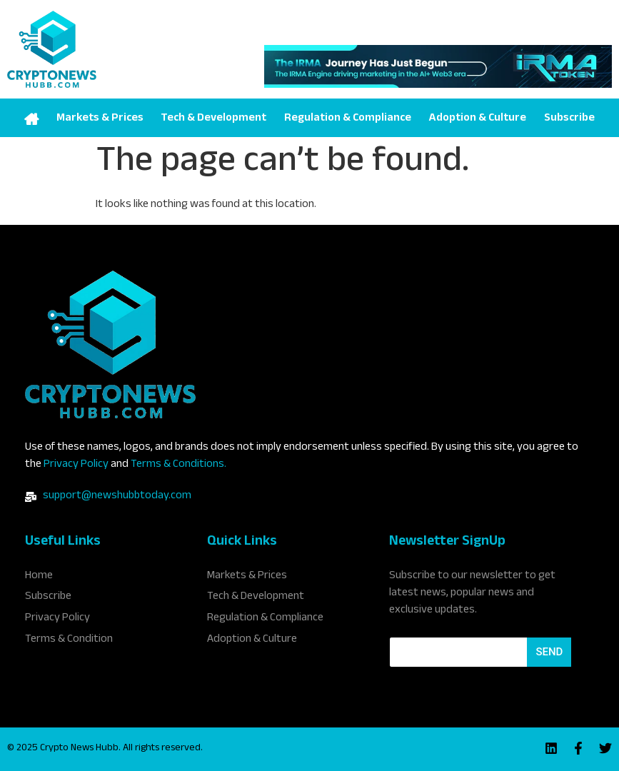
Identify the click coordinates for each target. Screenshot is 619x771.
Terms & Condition (69, 638)
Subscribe (569, 118)
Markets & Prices (100, 118)
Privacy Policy (76, 465)
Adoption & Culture (477, 118)
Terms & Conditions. (178, 465)
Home (32, 118)
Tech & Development (213, 118)
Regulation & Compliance (347, 118)
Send (549, 651)
